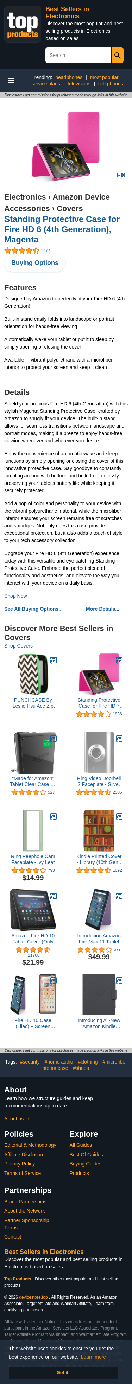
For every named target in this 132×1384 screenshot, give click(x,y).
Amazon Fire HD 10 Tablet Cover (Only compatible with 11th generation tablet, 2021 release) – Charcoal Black (33, 939)
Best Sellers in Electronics (67, 13)
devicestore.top (33, 1297)
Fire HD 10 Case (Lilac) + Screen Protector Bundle (33, 1023)
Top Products (18, 1278)
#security (30, 1062)
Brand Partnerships (25, 1201)
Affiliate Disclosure (24, 1154)
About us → (17, 1119)
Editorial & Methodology (30, 1145)
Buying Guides (86, 1164)
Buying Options (34, 262)
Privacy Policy (19, 1164)
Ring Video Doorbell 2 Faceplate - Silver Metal (99, 781)
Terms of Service (22, 1173)
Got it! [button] (63, 1372)
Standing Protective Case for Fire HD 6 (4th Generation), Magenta (62, 229)
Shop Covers (18, 646)
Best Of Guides (86, 1154)
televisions (79, 83)
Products (79, 1173)
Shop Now (15, 596)
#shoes (81, 1068)
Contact (12, 1237)
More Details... (102, 609)
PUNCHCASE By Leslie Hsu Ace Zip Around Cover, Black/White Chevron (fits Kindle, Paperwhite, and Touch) (33, 703)
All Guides (81, 1145)
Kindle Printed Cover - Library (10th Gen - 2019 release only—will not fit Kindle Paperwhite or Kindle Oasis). (99, 859)
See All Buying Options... (33, 609)
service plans (45, 83)
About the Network (24, 1211)
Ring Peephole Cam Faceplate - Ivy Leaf (33, 859)
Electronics (25, 197)
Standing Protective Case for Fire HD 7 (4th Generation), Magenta (99, 703)
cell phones (110, 83)
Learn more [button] (93, 1357)
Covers (70, 208)
